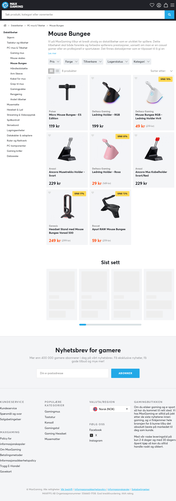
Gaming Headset (55, 433)
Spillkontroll (13, 120)
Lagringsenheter (16, 130)
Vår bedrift (67, 489)
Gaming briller (14, 151)
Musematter (52, 439)
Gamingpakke (18, 89)
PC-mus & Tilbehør (36, 26)
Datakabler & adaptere (19, 135)
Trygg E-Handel (10, 466)
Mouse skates (17, 58)
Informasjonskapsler (119, 489)
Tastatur (50, 417)
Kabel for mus (18, 79)
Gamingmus (52, 411)
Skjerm (10, 37)
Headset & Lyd (15, 110)
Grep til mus (17, 84)
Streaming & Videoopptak (21, 115)
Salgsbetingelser (10, 419)
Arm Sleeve (16, 74)
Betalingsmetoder (11, 455)
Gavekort (6, 471)
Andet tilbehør (18, 99)
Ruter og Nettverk (17, 141)
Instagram (95, 440)
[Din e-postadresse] (72, 373)
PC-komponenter (16, 146)
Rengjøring (16, 94)
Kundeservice (8, 408)
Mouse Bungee (57, 26)
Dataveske (12, 156)
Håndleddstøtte (19, 68)
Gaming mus (17, 53)
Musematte (13, 104)
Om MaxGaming (10, 449)
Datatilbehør (17, 26)
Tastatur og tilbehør (17, 43)
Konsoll (49, 422)
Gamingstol (52, 428)
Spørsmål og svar (11, 413)
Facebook (95, 430)
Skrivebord (13, 125)
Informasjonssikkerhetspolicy (18, 460)
